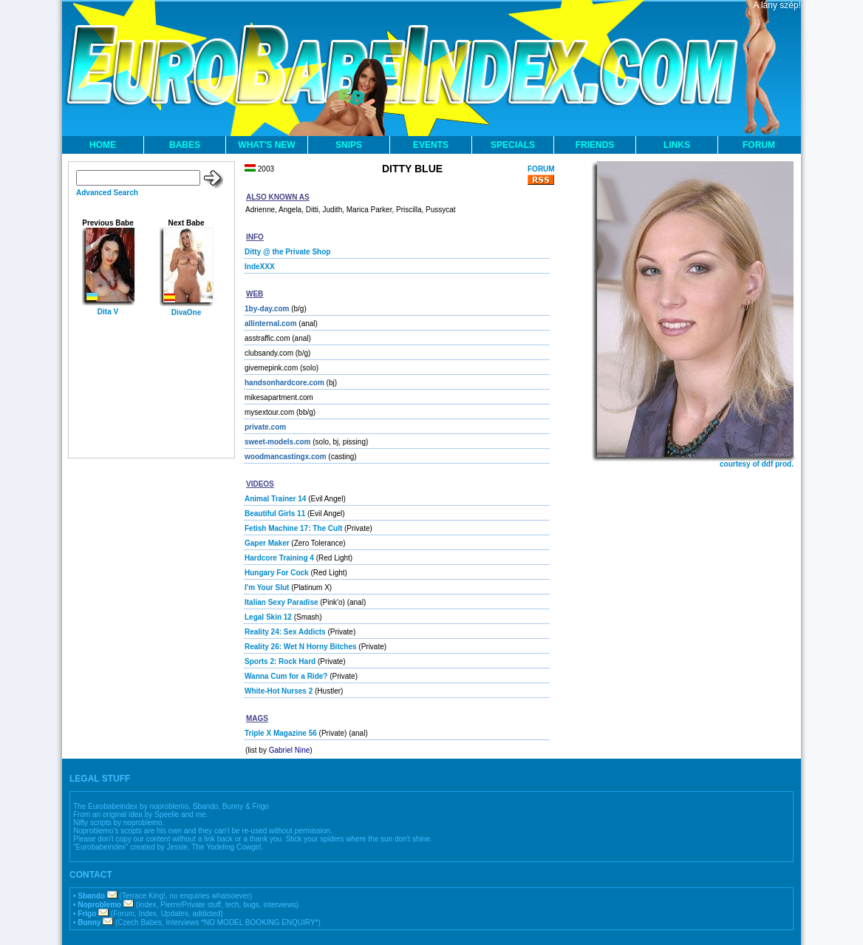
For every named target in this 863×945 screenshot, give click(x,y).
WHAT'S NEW (266, 145)
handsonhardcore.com (284, 383)
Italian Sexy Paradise (281, 602)
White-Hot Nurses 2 (279, 691)
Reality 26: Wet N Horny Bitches (301, 647)
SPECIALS (513, 145)
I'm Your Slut (267, 587)
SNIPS (348, 145)
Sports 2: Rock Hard (280, 661)
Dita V (108, 312)
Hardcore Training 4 (279, 558)
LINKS (677, 145)
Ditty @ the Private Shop (287, 252)
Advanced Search (107, 193)
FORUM (759, 145)
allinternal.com (271, 323)
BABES (184, 145)
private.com (265, 427)
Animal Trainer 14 (275, 499)
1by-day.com (267, 309)
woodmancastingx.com (286, 457)
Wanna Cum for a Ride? (286, 676)
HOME (102, 145)
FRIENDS (595, 145)
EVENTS (430, 145)
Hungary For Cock (277, 573)
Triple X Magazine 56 (281, 733)
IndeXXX (260, 266)
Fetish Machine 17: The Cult (293, 528)
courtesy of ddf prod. (757, 464)
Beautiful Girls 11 (275, 513)
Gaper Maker (267, 543)
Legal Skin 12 (268, 617)
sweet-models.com (277, 442)
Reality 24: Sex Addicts (285, 632)
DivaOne (186, 312)
